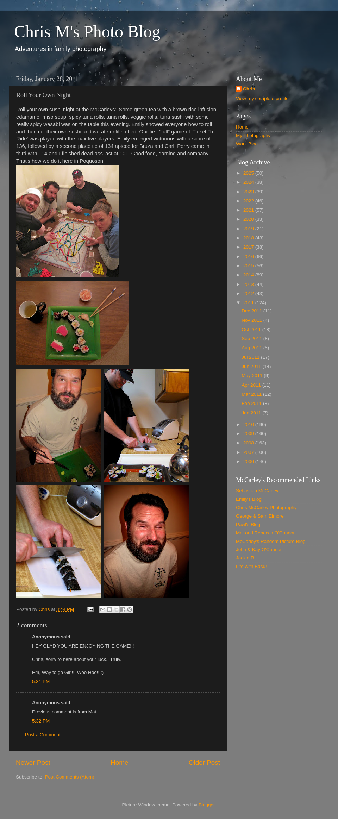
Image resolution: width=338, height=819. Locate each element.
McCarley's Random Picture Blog (271, 541)
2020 (249, 219)
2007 (249, 452)
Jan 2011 (252, 412)
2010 (249, 424)
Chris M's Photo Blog (87, 31)
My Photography (253, 135)
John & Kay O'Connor (259, 549)
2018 (249, 237)
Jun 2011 (252, 366)
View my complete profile (262, 98)
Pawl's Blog (248, 524)
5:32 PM (41, 721)
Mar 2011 (252, 394)
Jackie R (245, 558)
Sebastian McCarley (257, 490)
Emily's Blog (249, 499)
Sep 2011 (252, 338)
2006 (249, 461)
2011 (249, 302)
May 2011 (253, 375)
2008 (249, 442)
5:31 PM (41, 681)
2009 (249, 433)
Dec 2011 (252, 310)
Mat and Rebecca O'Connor (265, 533)
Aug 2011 (252, 347)
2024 (249, 182)
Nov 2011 (252, 320)
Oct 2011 (252, 329)
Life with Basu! (251, 566)
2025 (249, 173)
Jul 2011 (251, 357)
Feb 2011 (252, 403)
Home (119, 762)
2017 (249, 247)
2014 (249, 274)
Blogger (207, 804)
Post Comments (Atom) (69, 777)
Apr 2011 (252, 385)
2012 (249, 293)
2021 (249, 210)
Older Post (204, 762)
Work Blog (247, 143)
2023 (249, 191)
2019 (249, 228)
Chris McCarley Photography (266, 507)
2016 (249, 256)
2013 (249, 284)
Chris (249, 89)
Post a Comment (43, 734)
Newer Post (33, 762)
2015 (249, 265)
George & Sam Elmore (260, 516)
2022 (249, 201)
